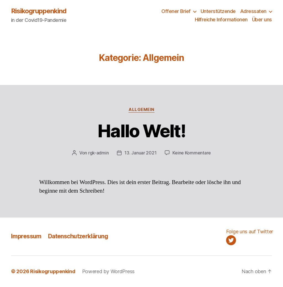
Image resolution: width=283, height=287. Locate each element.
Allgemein (141, 109)
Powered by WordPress (108, 271)
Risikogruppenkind (38, 11)
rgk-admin (98, 153)
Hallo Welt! (141, 130)
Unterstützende (218, 11)
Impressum (26, 236)
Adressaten (253, 11)
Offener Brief (176, 11)
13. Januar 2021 (140, 153)
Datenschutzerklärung (78, 236)
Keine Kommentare (191, 153)
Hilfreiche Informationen (221, 19)
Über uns (262, 19)
